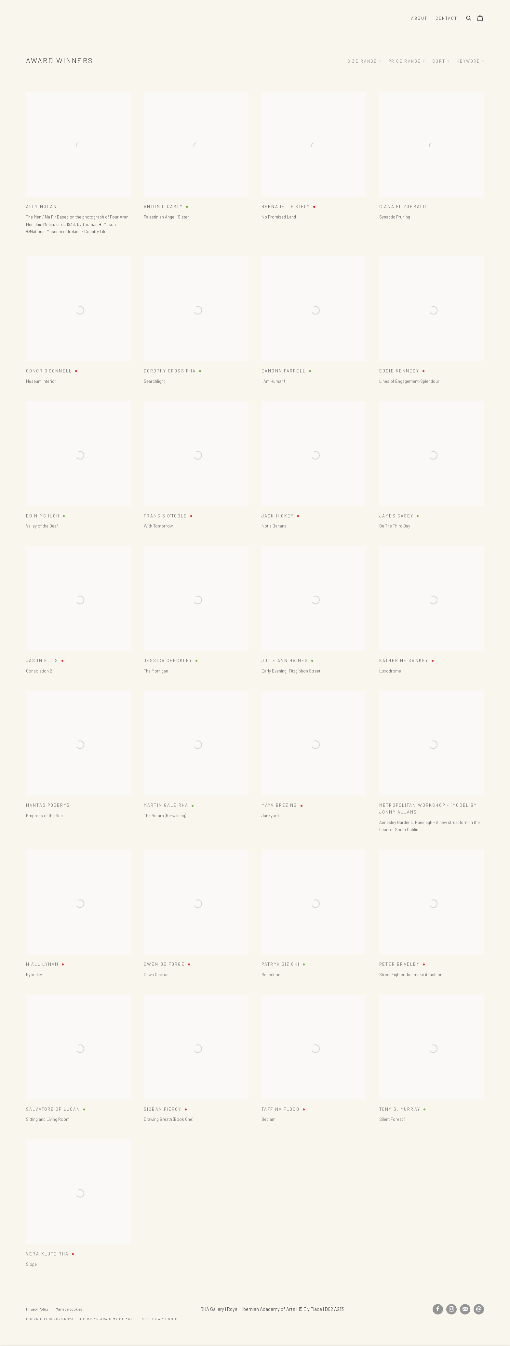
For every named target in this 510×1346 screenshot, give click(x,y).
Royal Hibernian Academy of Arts (107, 18)
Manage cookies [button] (69, 1309)
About (419, 18)
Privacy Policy (37, 1309)
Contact (446, 18)
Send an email (479, 1309)
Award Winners (59, 60)
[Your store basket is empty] (480, 18)
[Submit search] (469, 17)
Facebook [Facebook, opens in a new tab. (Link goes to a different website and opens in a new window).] (438, 1309)
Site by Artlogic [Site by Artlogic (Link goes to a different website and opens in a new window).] (159, 1319)
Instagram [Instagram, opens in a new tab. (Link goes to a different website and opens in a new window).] (451, 1309)
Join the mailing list (465, 1309)
